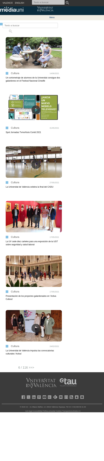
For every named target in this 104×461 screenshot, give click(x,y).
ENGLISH (19, 3)
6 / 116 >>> (26, 367)
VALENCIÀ (8, 3)
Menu (52, 17)
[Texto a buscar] (30, 25)
